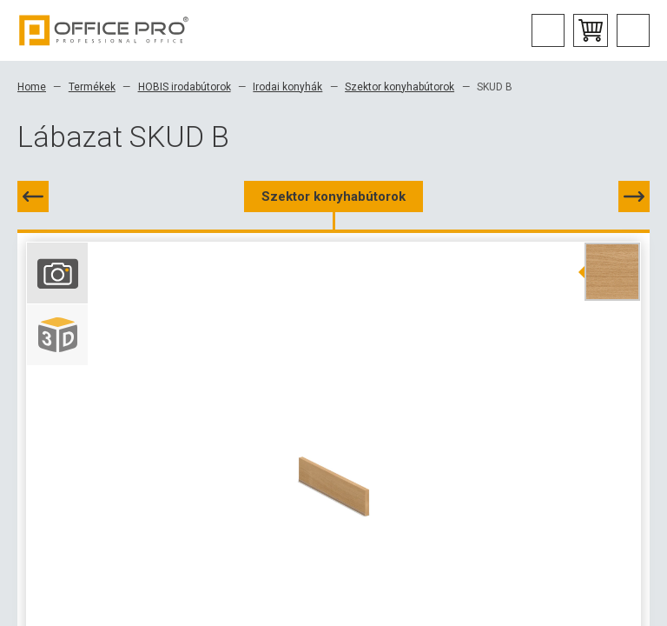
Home (31, 87)
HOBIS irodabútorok (184, 87)
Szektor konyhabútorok (399, 87)
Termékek (92, 87)
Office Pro (104, 30)
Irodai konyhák (287, 87)
